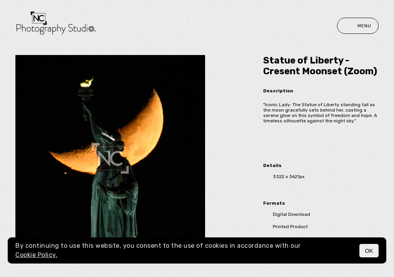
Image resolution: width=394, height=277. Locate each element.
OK (369, 250)
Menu (357, 25)
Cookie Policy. (36, 255)
